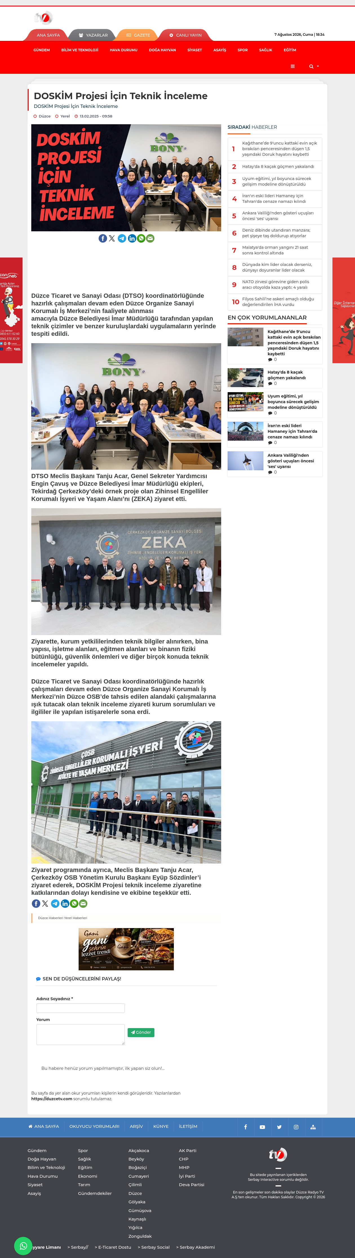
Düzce (135, 1193)
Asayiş (220, 50)
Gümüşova (140, 1210)
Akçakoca (138, 1150)
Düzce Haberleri (50, 918)
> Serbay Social (154, 1247)
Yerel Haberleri (75, 918)
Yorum (43, 1019)
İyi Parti (187, 1176)
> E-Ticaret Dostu (113, 1247)
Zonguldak (140, 1236)
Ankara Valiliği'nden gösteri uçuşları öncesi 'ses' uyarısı (291, 461)
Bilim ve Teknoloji (79, 50)
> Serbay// (77, 1247)
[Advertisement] (126, 264)
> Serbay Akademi (195, 1247)
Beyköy (136, 1159)
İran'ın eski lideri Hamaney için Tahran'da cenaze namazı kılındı (292, 431)
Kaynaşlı (137, 1219)
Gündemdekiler (95, 1193)
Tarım (84, 1184)
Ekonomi (87, 1176)
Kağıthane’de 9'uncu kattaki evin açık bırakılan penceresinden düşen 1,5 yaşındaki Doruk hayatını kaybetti (294, 343)
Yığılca (135, 1227)
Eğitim (290, 50)
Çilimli (135, 1184)
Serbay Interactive (263, 1179)
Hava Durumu (123, 50)
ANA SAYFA (48, 35)
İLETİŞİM (188, 1126)
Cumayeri (138, 1176)
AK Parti (187, 1150)
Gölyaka (136, 1201)
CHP (183, 1159)
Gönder (141, 1032)
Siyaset (194, 50)
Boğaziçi (137, 1167)
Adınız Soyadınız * (54, 998)
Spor (243, 50)
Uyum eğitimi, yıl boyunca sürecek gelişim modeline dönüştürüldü (293, 402)
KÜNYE (160, 1126)
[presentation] (170, 1013)
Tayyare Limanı (44, 1247)
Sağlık (265, 50)
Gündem (42, 50)
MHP (184, 1167)
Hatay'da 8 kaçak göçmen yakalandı (287, 375)
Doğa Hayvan (162, 50)
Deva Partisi (192, 1184)
